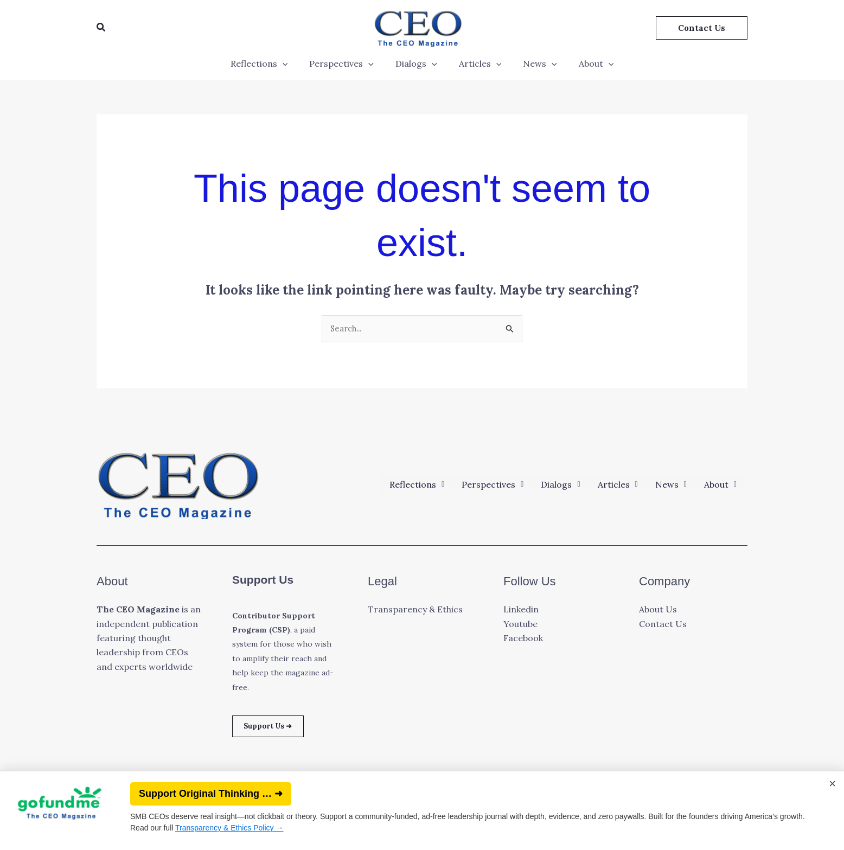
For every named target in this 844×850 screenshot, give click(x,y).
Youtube (520, 624)
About (585, 63)
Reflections (270, 63)
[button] (101, 28)
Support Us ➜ (275, 728)
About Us (658, 610)
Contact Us (663, 624)
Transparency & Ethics (415, 610)
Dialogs (418, 63)
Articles (478, 63)
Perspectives (348, 63)
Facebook (523, 639)
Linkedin (521, 610)
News (533, 63)
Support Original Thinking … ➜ (211, 793)
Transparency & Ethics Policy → (229, 827)
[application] (293, 63)
